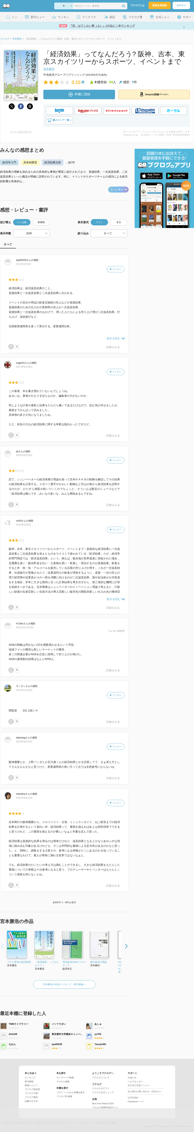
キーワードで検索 (65, 1077)
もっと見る (118, 189)
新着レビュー (31, 1085)
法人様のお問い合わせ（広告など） (145, 1091)
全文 (118, 222)
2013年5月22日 (24, 455)
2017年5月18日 (24, 366)
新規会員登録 (159, 5)
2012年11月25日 (25, 627)
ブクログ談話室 (32, 1089)
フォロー (116, 269)
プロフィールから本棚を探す (70, 1092)
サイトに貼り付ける (20, 131)
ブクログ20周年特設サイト (105, 1107)
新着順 (41, 222)
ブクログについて (100, 1077)
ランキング (30, 1077)
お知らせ (132, 1077)
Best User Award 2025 (103, 1103)
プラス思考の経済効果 (19, 962)
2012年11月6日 (24, 690)
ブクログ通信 (31, 1097)
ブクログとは (137, 5)
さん (23, 260)
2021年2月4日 (23, 264)
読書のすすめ (31, 1101)
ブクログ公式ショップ (103, 1092)
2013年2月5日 (23, 524)
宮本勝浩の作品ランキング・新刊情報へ (64, 984)
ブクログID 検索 (64, 1096)
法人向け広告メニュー (138, 1085)
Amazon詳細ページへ (154, 94)
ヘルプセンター (135, 1081)
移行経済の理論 (98, 962)
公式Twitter (133, 1097)
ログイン (181, 5)
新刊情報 (29, 1081)
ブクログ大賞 (31, 1093)
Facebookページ (136, 1101)
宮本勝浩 (48, 69)
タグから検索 (62, 1081)
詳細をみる (113, 347)
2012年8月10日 (24, 797)
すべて (8, 244)
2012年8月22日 (24, 741)
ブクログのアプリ (100, 1088)
